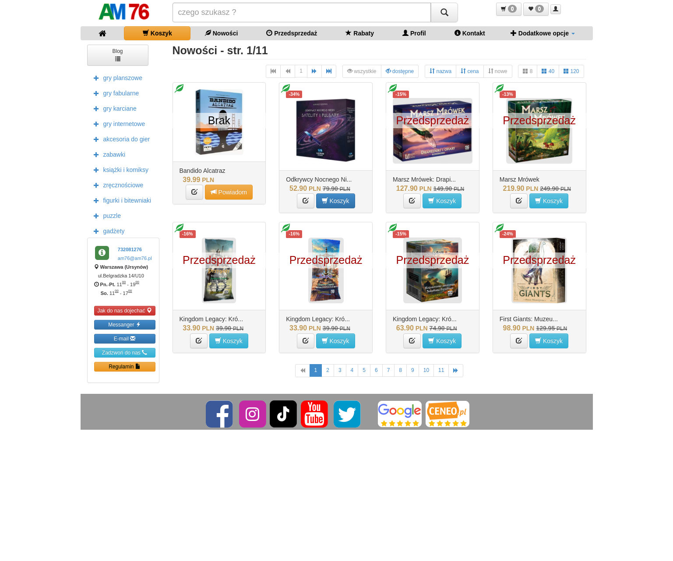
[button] (508, 9)
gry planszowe (116, 77)
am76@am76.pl (135, 258)
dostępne (400, 71)
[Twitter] (347, 413)
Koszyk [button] (335, 200)
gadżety (107, 230)
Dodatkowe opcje (543, 33)
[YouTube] (315, 413)
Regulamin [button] (125, 366)
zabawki (107, 154)
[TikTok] (283, 413)
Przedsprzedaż (291, 33)
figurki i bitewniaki (120, 200)
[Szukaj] (444, 12)
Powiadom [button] (229, 192)
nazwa (440, 71)
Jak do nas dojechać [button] (124, 310)
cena (470, 71)
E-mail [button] (124, 338)
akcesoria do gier (119, 139)
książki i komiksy (118, 169)
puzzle (105, 215)
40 (548, 71)
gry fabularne (114, 93)
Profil (414, 33)
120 (571, 71)
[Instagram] (253, 413)
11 (441, 370)
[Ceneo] (447, 413)
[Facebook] (220, 413)
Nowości (221, 33)
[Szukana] (302, 12)
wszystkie (362, 71)
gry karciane (113, 108)
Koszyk (157, 33)
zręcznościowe (116, 184)
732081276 (130, 249)
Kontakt (470, 33)
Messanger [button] (124, 324)
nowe (497, 71)
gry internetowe (117, 123)
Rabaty (359, 33)
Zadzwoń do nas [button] (124, 352)
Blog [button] (117, 54)
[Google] (400, 413)
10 (426, 370)
